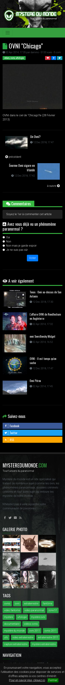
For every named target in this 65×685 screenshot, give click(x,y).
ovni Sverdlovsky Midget (42, 336)
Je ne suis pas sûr (17, 249)
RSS (9, 440)
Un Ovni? (35, 136)
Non (8, 241)
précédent (13, 156)
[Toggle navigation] (7, 32)
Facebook (11, 426)
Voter (32, 258)
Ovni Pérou (35, 381)
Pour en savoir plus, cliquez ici (27, 680)
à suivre (53, 185)
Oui (8, 237)
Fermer (53, 680)
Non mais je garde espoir (21, 245)
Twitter (11, 433)
